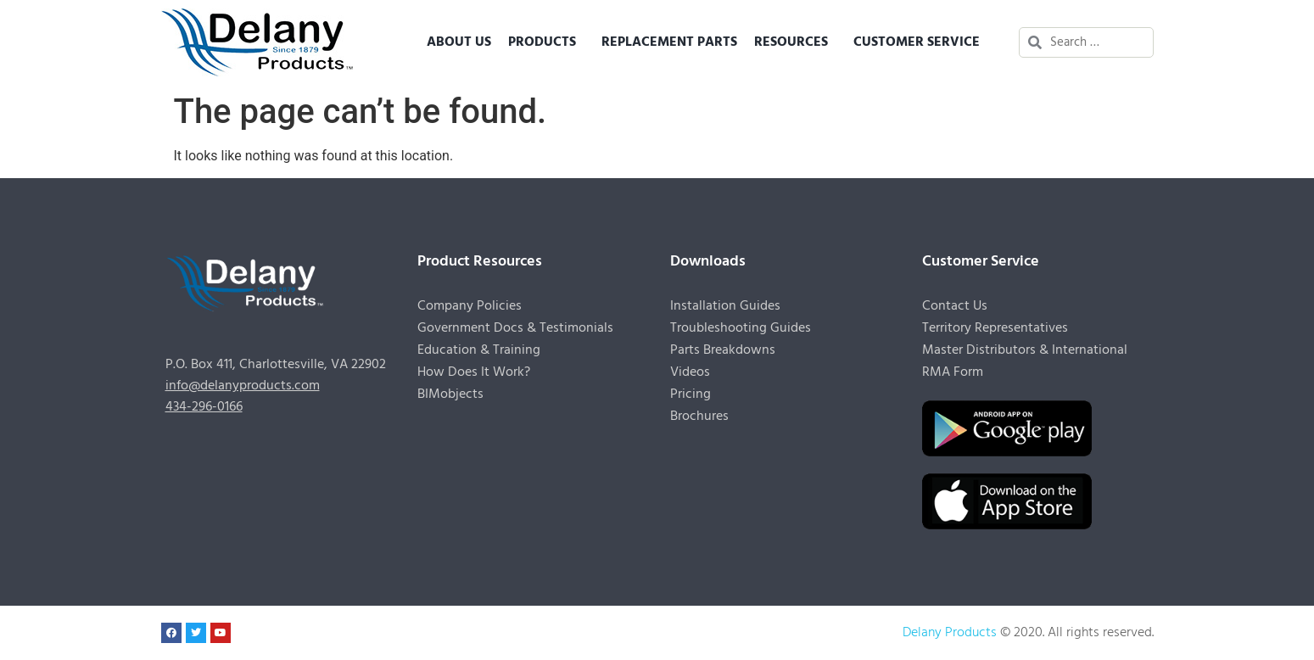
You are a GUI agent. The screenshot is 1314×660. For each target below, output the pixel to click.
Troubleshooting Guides (740, 328)
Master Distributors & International (1024, 350)
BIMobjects (450, 394)
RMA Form (952, 372)
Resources (795, 42)
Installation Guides (725, 306)
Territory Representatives (995, 328)
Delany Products (950, 633)
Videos (690, 372)
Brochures (699, 417)
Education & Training (478, 350)
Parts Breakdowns (722, 350)
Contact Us (954, 306)
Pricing (690, 394)
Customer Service (920, 42)
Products (546, 42)
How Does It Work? (473, 372)
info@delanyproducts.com (242, 386)
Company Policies (469, 306)
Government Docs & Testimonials (515, 328)
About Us (459, 42)
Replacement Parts (669, 42)
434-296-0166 (204, 407)
